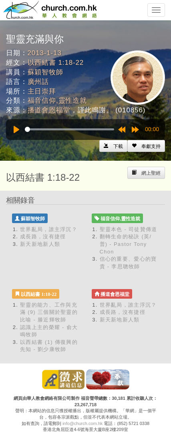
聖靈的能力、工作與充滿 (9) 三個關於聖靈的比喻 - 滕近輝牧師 (49, 312)
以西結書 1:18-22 (56, 62)
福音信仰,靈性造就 (57, 100)
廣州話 (38, 82)
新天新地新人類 (40, 244)
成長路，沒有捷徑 (43, 236)
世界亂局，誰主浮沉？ (48, 229)
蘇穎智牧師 (45, 72)
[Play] (16, 129)
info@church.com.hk (82, 423)
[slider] (69, 129)
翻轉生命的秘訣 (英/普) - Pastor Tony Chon (126, 243)
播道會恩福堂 (49, 110)
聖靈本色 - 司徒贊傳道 (128, 229)
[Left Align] (146, 146)
